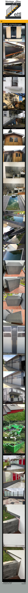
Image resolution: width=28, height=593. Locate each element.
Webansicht (24, 583)
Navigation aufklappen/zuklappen (14, 21)
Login (25, 582)
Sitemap (10, 582)
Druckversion (5, 582)
